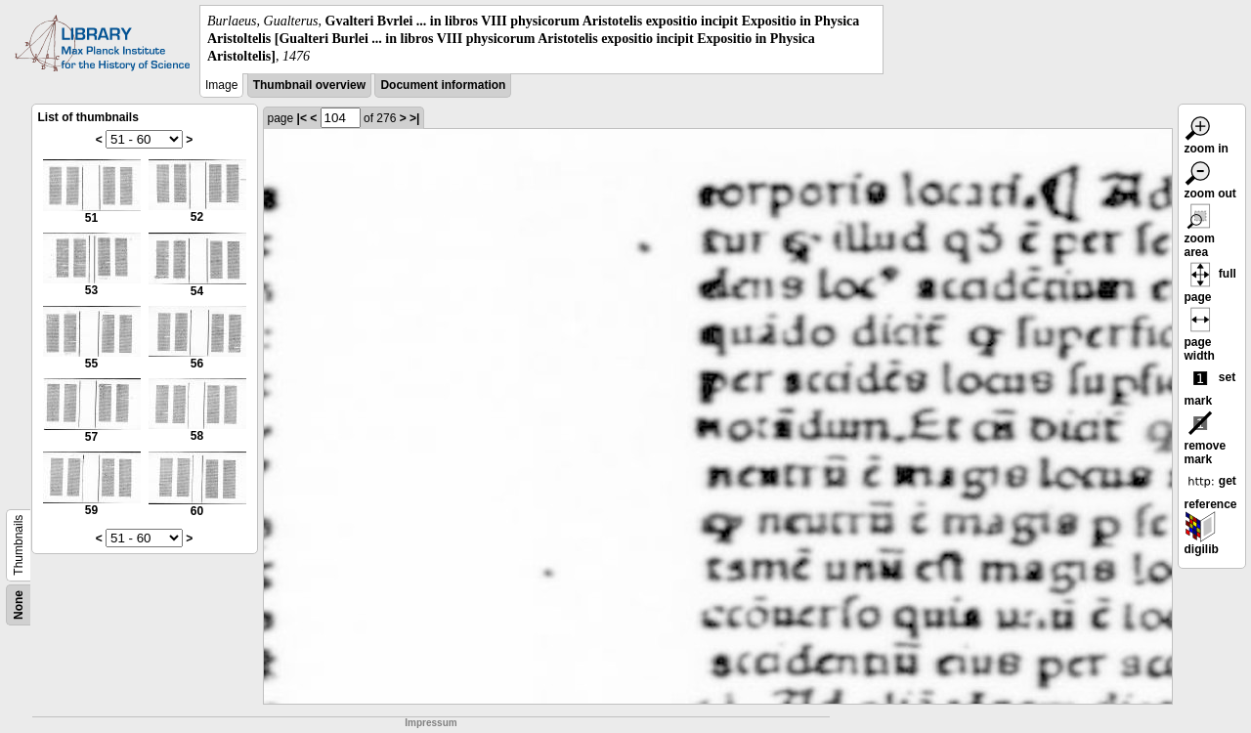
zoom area (1200, 233)
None (18, 605)
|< (302, 118)
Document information (442, 85)
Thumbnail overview (309, 85)
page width (1200, 337)
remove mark (1206, 440)
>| (414, 118)
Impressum (430, 722)
